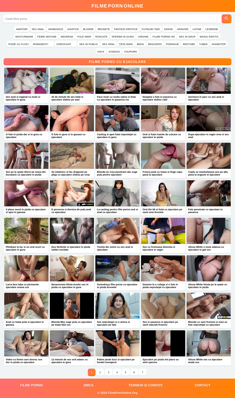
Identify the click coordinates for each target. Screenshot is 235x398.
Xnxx (100, 51)
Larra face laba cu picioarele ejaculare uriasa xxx (22, 286)
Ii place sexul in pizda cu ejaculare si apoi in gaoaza (26, 211)
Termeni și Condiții (146, 385)
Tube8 (203, 44)
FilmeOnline (117, 5)
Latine (197, 29)
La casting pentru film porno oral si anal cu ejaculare (117, 211)
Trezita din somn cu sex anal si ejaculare (115, 248)
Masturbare (24, 36)
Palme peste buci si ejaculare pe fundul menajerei (115, 361)
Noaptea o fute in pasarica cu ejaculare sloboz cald (160, 98)
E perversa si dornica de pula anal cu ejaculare (71, 211)
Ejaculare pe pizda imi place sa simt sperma (161, 361)
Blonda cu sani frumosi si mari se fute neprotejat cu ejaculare (207, 323)
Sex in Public (88, 44)
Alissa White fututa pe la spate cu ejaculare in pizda (207, 286)
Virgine (143, 36)
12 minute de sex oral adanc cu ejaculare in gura (69, 361)
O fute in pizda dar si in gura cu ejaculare (24, 135)
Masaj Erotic (209, 36)
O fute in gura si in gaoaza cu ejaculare (68, 135)
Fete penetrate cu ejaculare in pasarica (205, 211)
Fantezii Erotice (126, 29)
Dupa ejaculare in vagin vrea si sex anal (208, 135)
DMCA (89, 385)
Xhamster (219, 44)
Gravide (182, 29)
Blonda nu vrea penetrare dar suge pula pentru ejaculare (117, 173)
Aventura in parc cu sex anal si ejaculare (206, 98)
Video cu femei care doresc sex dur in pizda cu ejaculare (24, 361)
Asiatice (73, 29)
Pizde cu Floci (18, 44)
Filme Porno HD (164, 36)
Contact (202, 385)
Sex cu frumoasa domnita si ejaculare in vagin (159, 248)
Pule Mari (84, 36)
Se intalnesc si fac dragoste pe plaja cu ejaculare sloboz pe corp (70, 173)
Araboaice (55, 29)
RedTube (189, 44)
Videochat (65, 44)
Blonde (88, 29)
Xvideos (114, 51)
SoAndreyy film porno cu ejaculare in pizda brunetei (117, 286)
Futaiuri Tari (151, 29)
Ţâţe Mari (126, 44)
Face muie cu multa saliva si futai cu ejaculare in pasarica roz (116, 98)
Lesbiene (211, 29)
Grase (168, 29)
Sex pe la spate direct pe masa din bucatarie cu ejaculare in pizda (26, 173)
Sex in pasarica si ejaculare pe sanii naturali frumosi (160, 323)
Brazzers (155, 44)
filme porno (31, 385)
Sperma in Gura (123, 36)
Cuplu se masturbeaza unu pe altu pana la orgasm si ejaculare (208, 173)
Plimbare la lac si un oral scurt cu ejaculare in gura (25, 248)
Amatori (21, 29)
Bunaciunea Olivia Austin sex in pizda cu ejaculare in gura (69, 286)
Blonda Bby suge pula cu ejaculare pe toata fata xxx (71, 323)
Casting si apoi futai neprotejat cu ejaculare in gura (116, 135)
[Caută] (226, 18)
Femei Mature (47, 36)
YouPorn (130, 51)
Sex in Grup (187, 36)
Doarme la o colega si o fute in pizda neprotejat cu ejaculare (160, 286)
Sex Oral (108, 44)
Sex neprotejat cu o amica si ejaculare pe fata (113, 323)
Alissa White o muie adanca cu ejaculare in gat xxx (206, 248)
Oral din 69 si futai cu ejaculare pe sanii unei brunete (162, 211)
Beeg (140, 44)
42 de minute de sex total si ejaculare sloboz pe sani (67, 98)
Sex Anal (38, 29)
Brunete (104, 29)
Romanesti (42, 44)
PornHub (172, 44)
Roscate (101, 36)
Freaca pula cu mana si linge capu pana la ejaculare (162, 173)
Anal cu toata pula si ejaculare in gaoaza (25, 323)
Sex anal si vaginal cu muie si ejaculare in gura (23, 98)
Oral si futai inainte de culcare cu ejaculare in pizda (162, 135)
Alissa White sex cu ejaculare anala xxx (205, 361)
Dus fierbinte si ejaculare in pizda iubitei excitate (70, 248)
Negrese (67, 36)
